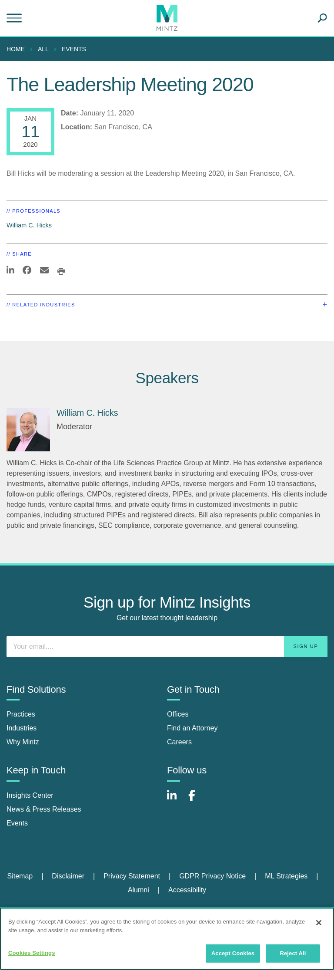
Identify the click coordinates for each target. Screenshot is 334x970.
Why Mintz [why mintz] (23, 742)
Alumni (138, 890)
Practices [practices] (21, 714)
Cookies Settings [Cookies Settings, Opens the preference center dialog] (31, 953)
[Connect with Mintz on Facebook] (197, 800)
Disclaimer (68, 876)
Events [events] (17, 823)
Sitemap (20, 876)
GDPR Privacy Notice (212, 876)
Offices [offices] (178, 714)
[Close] (318, 922)
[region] (167, 939)
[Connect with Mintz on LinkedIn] (175, 800)
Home (16, 49)
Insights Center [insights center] (30, 795)
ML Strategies (286, 876)
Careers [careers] (179, 742)
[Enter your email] (167, 646)
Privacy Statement (132, 876)
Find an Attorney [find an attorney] (192, 728)
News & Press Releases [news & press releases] (44, 809)
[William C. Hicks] (28, 429)
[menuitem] (18, 49)
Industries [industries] (22, 728)
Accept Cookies (232, 953)
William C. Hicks (29, 225)
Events (74, 49)
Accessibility (187, 890)
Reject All (293, 953)
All (43, 49)
